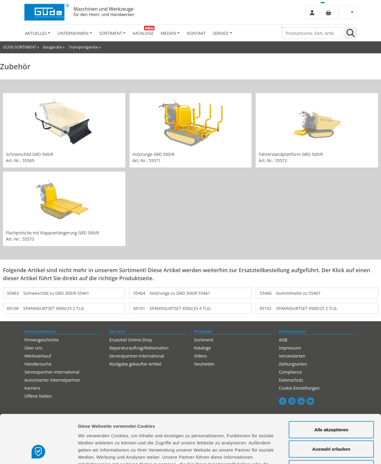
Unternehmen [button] (72, 33)
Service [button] (221, 33)
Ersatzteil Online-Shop (130, 340)
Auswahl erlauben (331, 405)
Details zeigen (317, 452)
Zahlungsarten (293, 364)
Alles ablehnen (331, 424)
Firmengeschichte (41, 340)
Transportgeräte (83, 47)
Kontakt (196, 33)
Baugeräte (52, 47)
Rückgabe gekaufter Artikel (135, 364)
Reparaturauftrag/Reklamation (138, 348)
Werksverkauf (37, 356)
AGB (283, 340)
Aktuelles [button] (36, 33)
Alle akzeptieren (331, 385)
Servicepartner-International (136, 356)
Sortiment (203, 340)
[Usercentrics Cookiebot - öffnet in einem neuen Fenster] (39, 452)
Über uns (33, 348)
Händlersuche (37, 364)
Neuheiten (204, 364)
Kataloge (143, 33)
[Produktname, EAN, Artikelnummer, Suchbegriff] (312, 33)
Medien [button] (169, 33)
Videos (200, 356)
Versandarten (292, 356)
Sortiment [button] (110, 33)
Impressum (290, 348)
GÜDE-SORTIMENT (19, 47)
